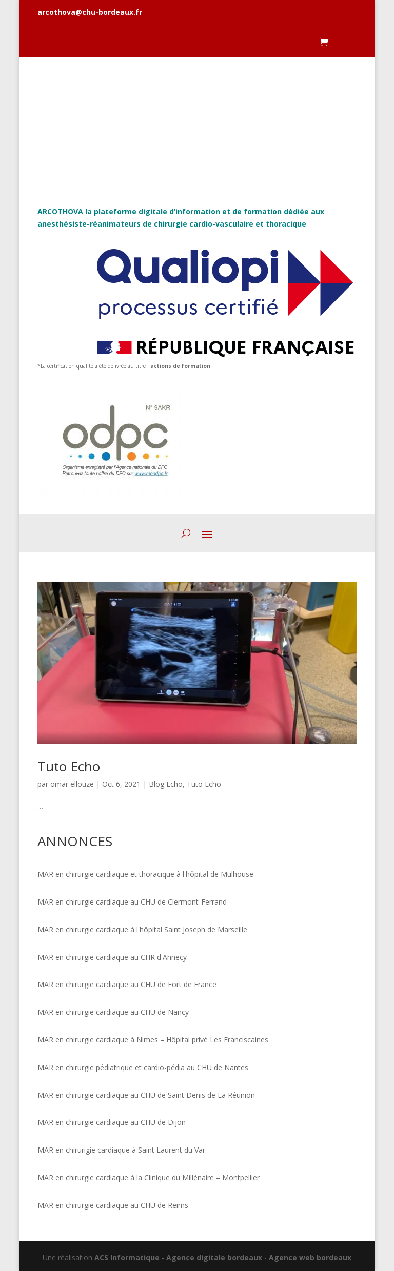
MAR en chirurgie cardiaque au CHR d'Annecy (112, 957)
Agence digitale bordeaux (214, 1257)
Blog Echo (166, 784)
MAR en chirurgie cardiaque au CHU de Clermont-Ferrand (132, 902)
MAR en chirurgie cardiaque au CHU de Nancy (113, 1012)
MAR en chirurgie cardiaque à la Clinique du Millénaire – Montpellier (148, 1177)
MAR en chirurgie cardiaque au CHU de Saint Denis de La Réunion (146, 1095)
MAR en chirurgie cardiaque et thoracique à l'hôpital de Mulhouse (145, 874)
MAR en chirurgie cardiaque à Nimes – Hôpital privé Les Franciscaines (152, 1039)
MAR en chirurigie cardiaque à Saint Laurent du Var (121, 1150)
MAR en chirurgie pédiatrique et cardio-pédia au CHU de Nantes (142, 1067)
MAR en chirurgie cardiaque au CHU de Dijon (111, 1122)
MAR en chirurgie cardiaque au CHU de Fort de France (126, 984)
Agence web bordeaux (310, 1257)
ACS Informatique (127, 1257)
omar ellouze (72, 784)
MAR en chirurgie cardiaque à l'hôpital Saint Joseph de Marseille (142, 929)
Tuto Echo (68, 766)
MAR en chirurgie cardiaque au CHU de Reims (112, 1205)
